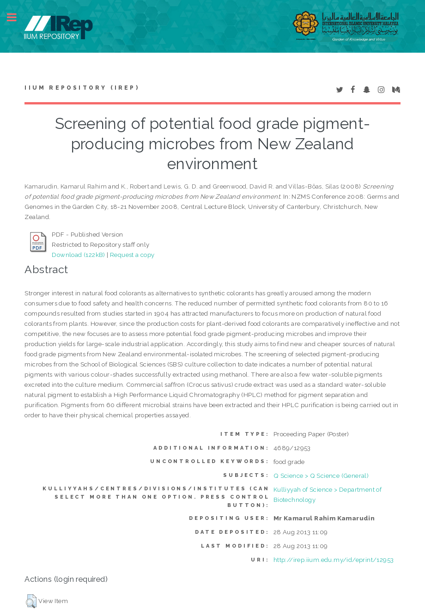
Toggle (16, 17)
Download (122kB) (78, 254)
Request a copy (132, 254)
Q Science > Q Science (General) (321, 475)
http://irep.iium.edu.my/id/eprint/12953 (333, 559)
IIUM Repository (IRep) (81, 88)
